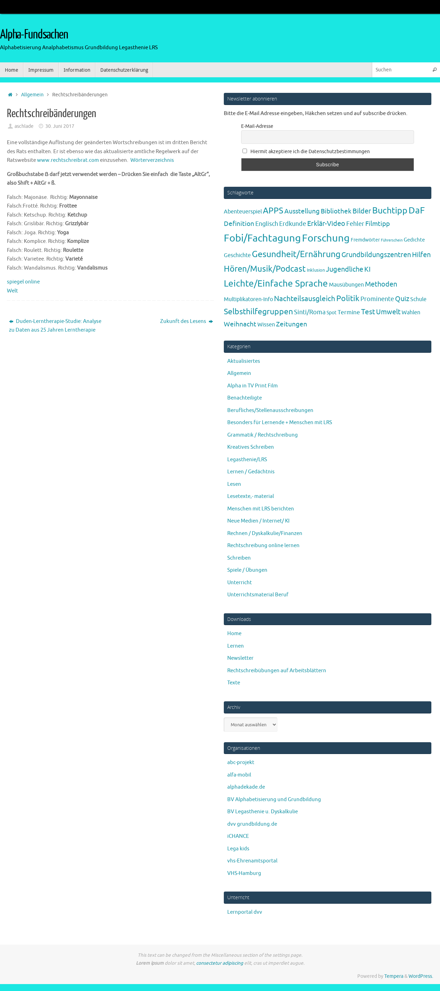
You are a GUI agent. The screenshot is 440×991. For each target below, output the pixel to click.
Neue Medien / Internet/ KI (258, 521)
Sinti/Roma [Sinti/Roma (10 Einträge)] (310, 312)
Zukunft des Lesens (186, 321)
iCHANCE (238, 836)
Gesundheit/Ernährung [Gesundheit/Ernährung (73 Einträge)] (296, 254)
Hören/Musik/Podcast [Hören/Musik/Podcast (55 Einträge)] (265, 269)
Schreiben (239, 558)
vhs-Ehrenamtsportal (252, 861)
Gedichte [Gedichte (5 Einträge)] (414, 239)
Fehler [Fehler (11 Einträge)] (355, 224)
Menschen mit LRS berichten (260, 509)
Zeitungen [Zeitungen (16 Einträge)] (291, 324)
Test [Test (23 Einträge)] (368, 311)
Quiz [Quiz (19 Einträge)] (402, 299)
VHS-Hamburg (244, 873)
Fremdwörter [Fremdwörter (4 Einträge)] (365, 240)
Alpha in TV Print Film (252, 386)
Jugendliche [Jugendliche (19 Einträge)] (344, 269)
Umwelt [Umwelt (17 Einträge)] (388, 312)
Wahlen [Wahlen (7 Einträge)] (411, 312)
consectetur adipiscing (219, 963)
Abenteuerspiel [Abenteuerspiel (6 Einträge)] (243, 211)
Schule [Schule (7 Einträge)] (418, 299)
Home (234, 633)
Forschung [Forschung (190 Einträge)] (326, 238)
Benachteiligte (244, 398)
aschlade (24, 126)
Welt (12, 291)
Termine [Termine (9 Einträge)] (349, 312)
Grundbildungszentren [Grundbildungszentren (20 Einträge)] (376, 255)
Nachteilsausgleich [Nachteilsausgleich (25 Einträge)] (304, 298)
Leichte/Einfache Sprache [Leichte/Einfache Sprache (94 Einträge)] (276, 283)
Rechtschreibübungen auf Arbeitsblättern (276, 670)
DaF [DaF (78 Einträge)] (417, 210)
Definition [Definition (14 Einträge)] (239, 224)
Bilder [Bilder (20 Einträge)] (361, 211)
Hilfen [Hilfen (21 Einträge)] (421, 254)
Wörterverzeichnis (152, 160)
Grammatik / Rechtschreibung (262, 435)
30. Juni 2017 (59, 126)
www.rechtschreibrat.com (68, 160)
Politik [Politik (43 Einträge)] (347, 298)
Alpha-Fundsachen (34, 35)
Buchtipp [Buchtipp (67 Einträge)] (389, 210)
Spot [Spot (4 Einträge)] (332, 312)
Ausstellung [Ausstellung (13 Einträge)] (302, 211)
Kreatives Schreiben (250, 447)
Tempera (393, 976)
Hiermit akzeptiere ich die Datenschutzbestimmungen (306, 152)
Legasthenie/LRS (247, 459)
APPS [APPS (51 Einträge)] (273, 210)
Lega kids (238, 848)
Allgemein (32, 95)
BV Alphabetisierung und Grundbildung (274, 799)
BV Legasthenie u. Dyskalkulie (262, 811)
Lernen (235, 646)
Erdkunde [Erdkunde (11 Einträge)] (292, 224)
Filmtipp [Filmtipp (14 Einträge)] (377, 224)
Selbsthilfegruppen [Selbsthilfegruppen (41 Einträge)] (258, 312)
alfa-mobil (239, 775)
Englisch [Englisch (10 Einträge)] (266, 224)
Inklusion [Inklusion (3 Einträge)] (316, 270)
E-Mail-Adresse (257, 126)
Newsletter (240, 658)
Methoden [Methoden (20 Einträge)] (381, 284)
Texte (233, 682)
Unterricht (239, 582)
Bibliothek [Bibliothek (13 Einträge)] (336, 211)
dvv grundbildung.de (252, 824)
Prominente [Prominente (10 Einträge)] (377, 299)
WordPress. (421, 976)
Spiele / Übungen (247, 570)
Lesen (234, 484)
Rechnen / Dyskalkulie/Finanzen (264, 533)
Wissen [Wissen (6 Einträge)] (266, 324)
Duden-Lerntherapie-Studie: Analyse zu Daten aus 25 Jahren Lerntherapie (55, 326)
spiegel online (23, 282)
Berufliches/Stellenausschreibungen (270, 410)
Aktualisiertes (243, 361)
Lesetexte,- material (250, 496)
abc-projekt (240, 762)
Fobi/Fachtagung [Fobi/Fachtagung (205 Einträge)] (262, 238)
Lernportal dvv (244, 912)
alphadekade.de (246, 787)
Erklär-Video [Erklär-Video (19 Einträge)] (326, 223)
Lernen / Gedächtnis (251, 471)
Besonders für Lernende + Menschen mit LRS (279, 422)
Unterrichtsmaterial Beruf (257, 594)
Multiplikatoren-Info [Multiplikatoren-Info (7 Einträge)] (248, 299)
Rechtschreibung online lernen (263, 545)
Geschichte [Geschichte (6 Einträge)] (237, 255)
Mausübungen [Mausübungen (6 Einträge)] (346, 284)
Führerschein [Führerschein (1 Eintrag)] (392, 240)
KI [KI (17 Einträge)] (367, 269)
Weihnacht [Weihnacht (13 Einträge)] (240, 324)
